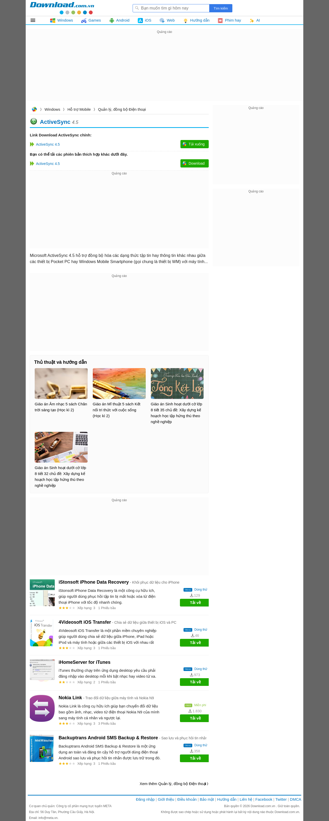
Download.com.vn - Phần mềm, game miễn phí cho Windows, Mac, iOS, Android (62, 8)
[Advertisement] (164, 71)
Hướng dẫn (226, 799)
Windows (52, 109)
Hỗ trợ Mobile (79, 109)
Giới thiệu (166, 799)
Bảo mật (207, 799)
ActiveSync (55, 121)
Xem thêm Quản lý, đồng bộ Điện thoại (173, 783)
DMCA (295, 799)
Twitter (281, 799)
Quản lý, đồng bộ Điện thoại (122, 109)
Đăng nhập (145, 799)
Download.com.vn (34, 110)
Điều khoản (187, 799)
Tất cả (36, 20)
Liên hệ (246, 799)
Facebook (263, 799)
